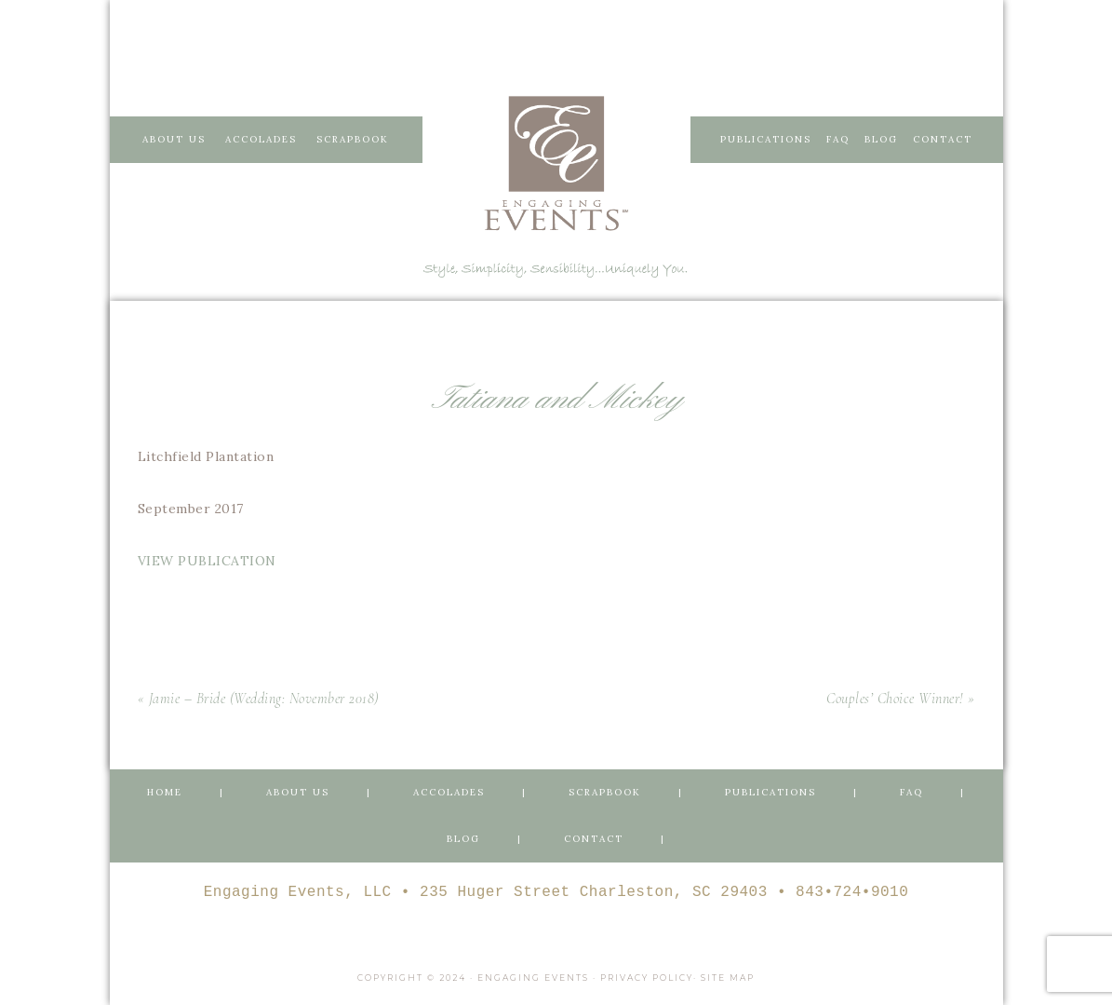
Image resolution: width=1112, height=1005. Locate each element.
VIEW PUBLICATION (207, 560)
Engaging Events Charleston (556, 163)
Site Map (728, 977)
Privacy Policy (646, 977)
